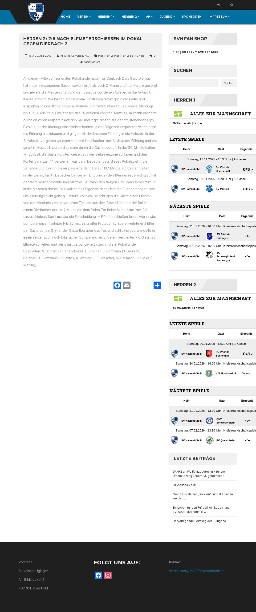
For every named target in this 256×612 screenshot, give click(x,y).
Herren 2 (105, 55)
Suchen (183, 70)
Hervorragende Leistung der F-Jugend (199, 521)
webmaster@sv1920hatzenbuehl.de (197, 571)
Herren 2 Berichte (129, 55)
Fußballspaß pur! (184, 485)
